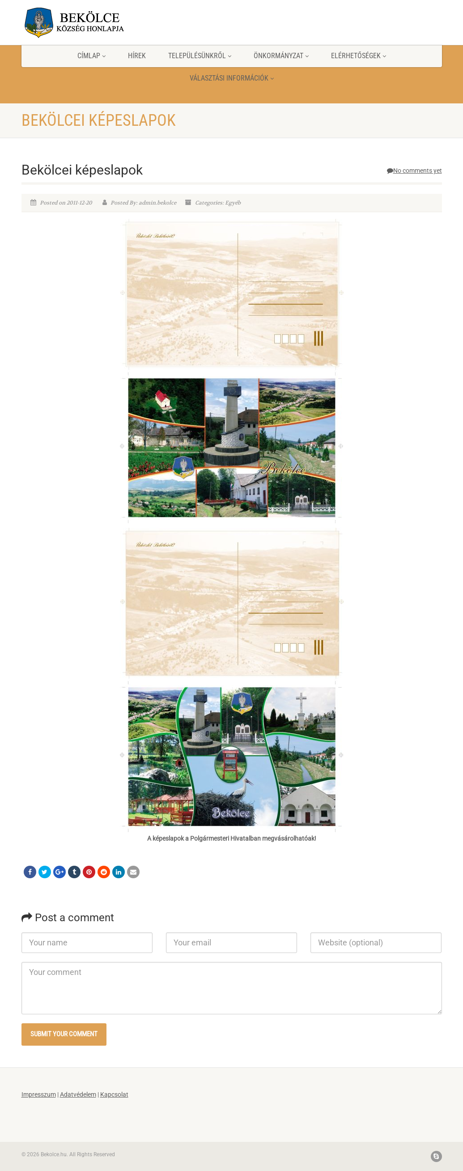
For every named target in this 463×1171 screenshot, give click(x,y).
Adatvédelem (78, 1094)
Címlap (91, 55)
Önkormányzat (281, 55)
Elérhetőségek (358, 55)
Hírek (137, 55)
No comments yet (414, 170)
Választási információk (232, 78)
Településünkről (199, 55)
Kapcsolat (114, 1094)
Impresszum (38, 1094)
